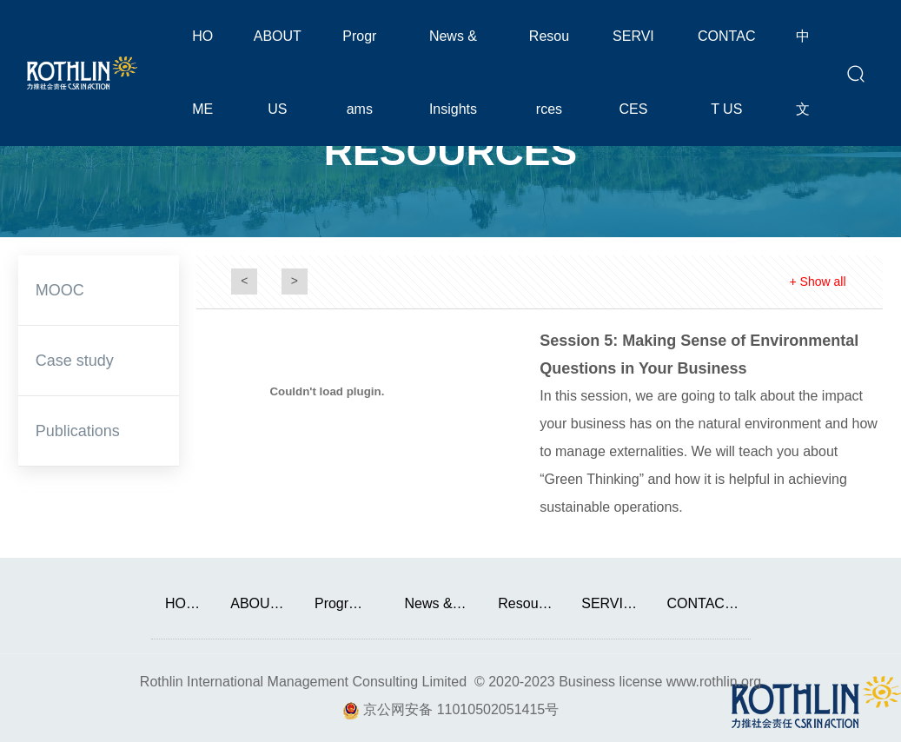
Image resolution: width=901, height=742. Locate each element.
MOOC (60, 290)
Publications (78, 431)
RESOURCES (450, 150)
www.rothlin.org (713, 681)
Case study (75, 360)
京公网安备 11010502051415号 (461, 709)
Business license (610, 681)
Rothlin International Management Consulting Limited (303, 681)
